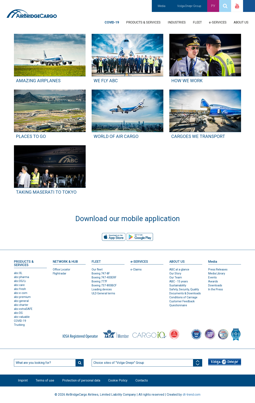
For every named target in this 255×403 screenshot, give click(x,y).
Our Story (175, 273)
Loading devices (102, 289)
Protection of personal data (81, 380)
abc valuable (22, 316)
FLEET (197, 22)
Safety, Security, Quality (184, 289)
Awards (213, 281)
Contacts (141, 380)
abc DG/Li (20, 281)
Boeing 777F (99, 281)
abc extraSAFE (23, 308)
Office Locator (61, 269)
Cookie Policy (118, 380)
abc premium (22, 297)
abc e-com (20, 293)
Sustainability (177, 285)
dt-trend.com (191, 394)
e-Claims (136, 269)
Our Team (175, 277)
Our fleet (97, 269)
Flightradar (59, 273)
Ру (213, 6)
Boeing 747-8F (101, 273)
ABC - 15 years (178, 281)
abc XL (18, 273)
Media (161, 6)
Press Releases (218, 269)
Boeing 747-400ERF (104, 277)
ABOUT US (241, 22)
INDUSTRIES (177, 22)
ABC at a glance (179, 269)
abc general (21, 300)
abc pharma (21, 277)
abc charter (21, 304)
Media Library (216, 273)
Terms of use (45, 380)
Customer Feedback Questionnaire (182, 303)
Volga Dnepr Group (189, 6)
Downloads (215, 285)
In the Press (215, 289)
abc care (19, 285)
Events (212, 277)
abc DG (18, 312)
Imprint (23, 380)
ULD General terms (103, 293)
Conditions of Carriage (183, 297)
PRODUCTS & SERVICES (143, 22)
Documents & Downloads (185, 293)
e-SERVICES (218, 22)
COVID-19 (20, 320)
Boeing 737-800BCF (104, 285)
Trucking (19, 324)
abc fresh (20, 289)
